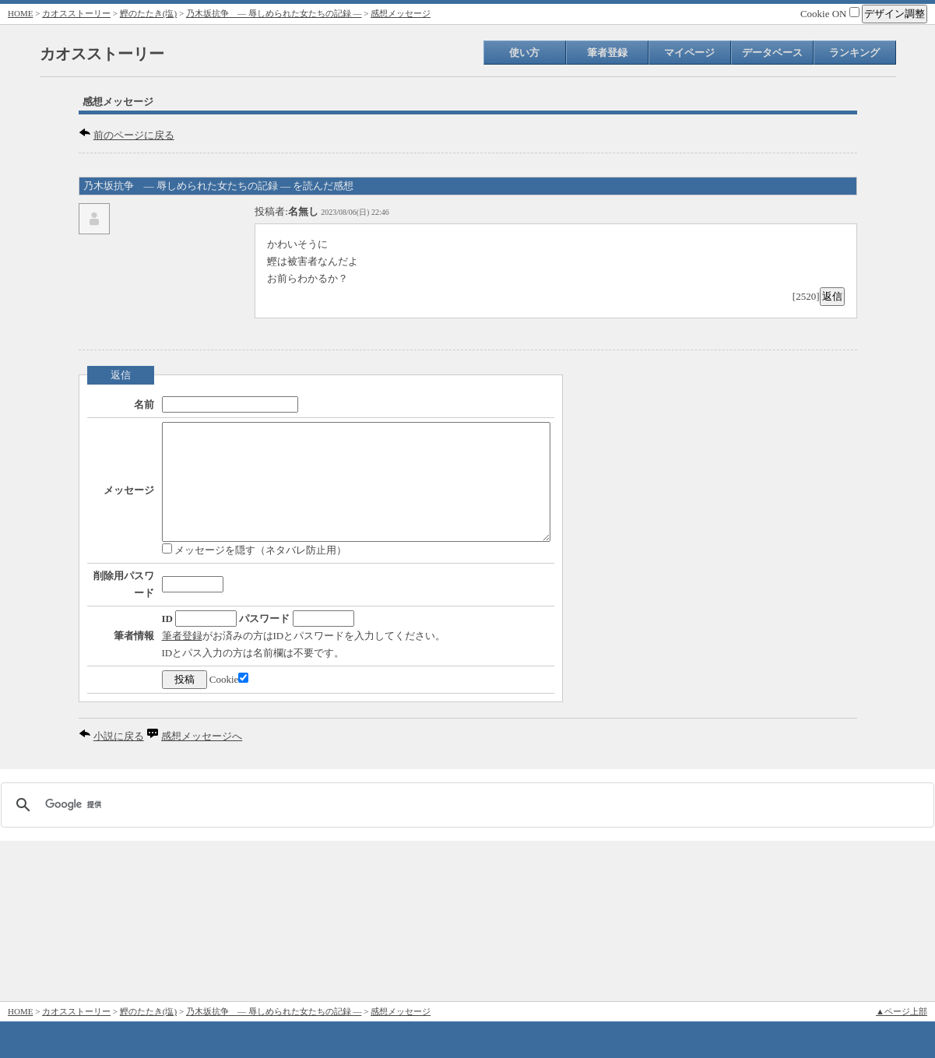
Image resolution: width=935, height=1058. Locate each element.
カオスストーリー (76, 13)
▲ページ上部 (901, 1011)
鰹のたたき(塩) (148, 13)
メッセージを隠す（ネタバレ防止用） (207, 590)
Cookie (182, 840)
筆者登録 (607, 52)
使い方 (524, 52)
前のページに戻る (133, 135)
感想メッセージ (401, 13)
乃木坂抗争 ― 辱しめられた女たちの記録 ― (274, 13)
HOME (20, 13)
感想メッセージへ (201, 897)
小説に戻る (118, 897)
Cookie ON (829, 13)
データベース (772, 52)
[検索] (465, 965)
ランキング (854, 52)
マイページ (689, 52)
